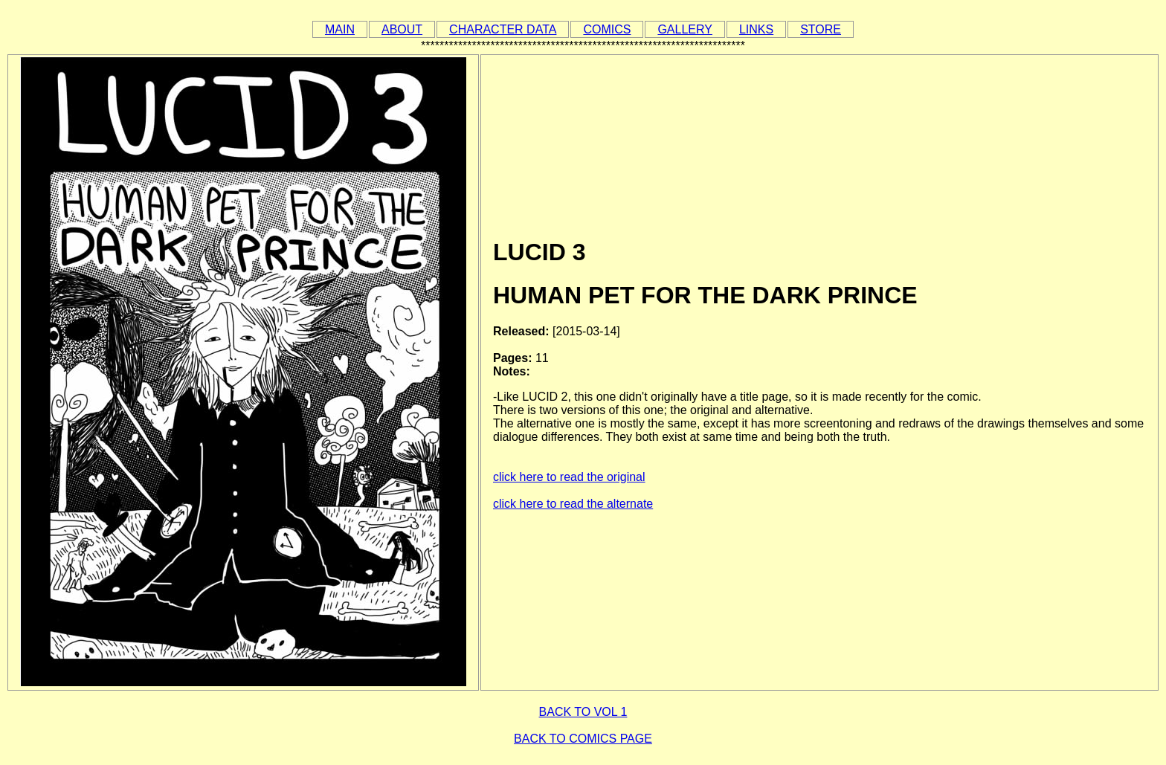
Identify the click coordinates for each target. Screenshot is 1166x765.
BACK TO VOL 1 (583, 712)
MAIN (340, 29)
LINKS (756, 29)
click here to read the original (569, 477)
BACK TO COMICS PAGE (583, 738)
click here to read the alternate (573, 503)
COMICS (607, 29)
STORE (820, 29)
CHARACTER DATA (502, 29)
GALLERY (684, 29)
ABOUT (401, 29)
